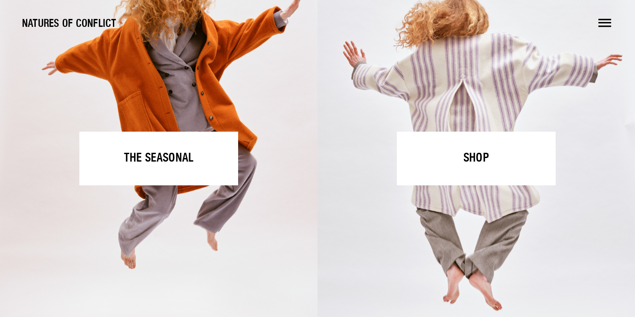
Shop (476, 158)
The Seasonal (159, 158)
